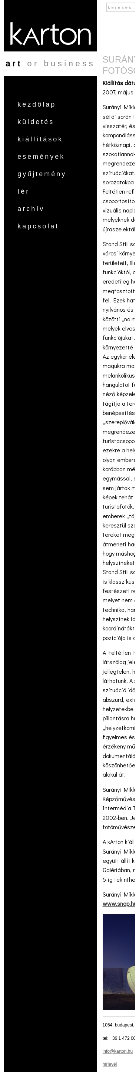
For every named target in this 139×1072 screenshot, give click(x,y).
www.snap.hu (120, 903)
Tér (23, 191)
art (14, 63)
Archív (30, 208)
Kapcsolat (38, 226)
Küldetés (35, 121)
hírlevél (110, 1064)
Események (41, 156)
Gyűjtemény (41, 174)
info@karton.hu (118, 1051)
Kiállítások (40, 139)
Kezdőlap (36, 104)
